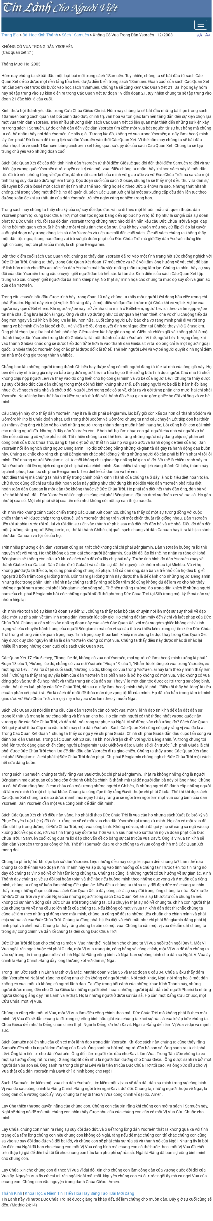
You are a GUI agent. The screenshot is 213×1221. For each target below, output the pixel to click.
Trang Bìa (10, 35)
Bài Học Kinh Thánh (40, 35)
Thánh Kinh (11, 1193)
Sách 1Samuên (75, 35)
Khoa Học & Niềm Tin (44, 1193)
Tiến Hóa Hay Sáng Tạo (86, 1193)
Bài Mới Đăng (122, 1193)
